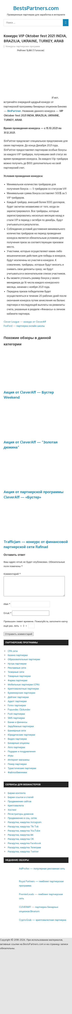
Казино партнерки (18, 658)
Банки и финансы (17, 725)
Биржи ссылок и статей (21, 800)
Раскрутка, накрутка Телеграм (24, 851)
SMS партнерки (16, 721)
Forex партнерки (17, 709)
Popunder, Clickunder (19, 713)
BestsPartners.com (36, 8)
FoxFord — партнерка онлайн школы (24, 325)
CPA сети (13, 654)
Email (7, 616)
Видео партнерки (17, 742)
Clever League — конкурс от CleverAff (25, 321)
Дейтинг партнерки (18, 700)
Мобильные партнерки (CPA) (23, 688)
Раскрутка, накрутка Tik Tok (23, 830)
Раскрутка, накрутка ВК (20, 838)
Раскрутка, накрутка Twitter (23, 855)
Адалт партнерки (17, 705)
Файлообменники (17, 776)
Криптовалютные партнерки (23, 692)
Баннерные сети (17, 734)
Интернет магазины (19, 763)
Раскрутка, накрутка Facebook (24, 847)
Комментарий (12, 573)
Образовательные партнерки (24, 663)
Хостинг (12, 813)
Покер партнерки (17, 767)
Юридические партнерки (21, 738)
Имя (7, 607)
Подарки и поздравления (21, 755)
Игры (10, 759)
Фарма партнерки (17, 684)
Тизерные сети (16, 675)
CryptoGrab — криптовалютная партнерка (42, 923)
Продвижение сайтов (19, 805)
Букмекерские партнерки (21, 696)
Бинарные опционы (18, 746)
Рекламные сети (17, 671)
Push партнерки (16, 717)
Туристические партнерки (22, 771)
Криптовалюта (16, 809)
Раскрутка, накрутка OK (21, 842)
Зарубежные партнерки (21, 730)
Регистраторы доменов (21, 817)
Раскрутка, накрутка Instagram (24, 826)
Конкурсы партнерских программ (23, 46)
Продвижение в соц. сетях (22, 821)
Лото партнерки (16, 751)
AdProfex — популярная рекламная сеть (42, 872)
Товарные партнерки (19, 679)
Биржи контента (16, 796)
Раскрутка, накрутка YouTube (24, 834)
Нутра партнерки (17, 667)
